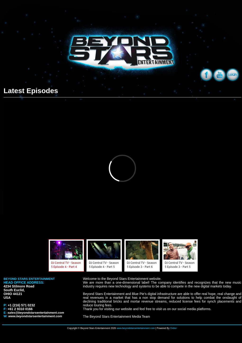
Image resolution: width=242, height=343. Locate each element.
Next (205, 255)
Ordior (173, 328)
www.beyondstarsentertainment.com (136, 328)
